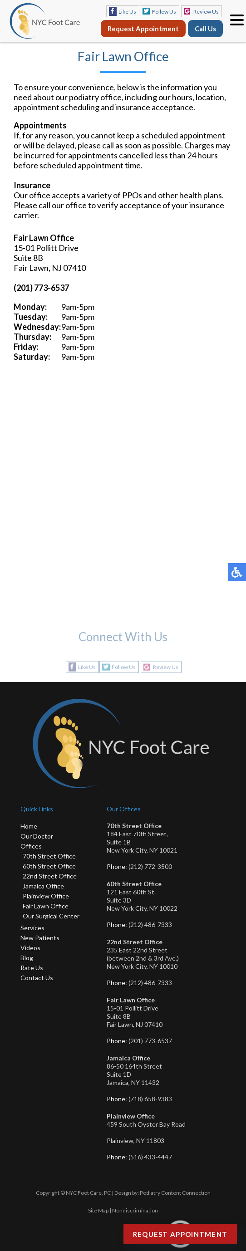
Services (32, 928)
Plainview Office (46, 896)
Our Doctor (36, 836)
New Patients (39, 938)
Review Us (206, 11)
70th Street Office (49, 856)
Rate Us (31, 967)
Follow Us (164, 11)
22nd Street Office (50, 876)
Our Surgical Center (51, 916)
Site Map (98, 1210)
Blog (26, 958)
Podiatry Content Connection (175, 1192)
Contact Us (36, 977)
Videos (30, 948)
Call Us (205, 29)
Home (28, 826)
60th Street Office (49, 866)
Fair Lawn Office (46, 906)
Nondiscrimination (135, 1210)
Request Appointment (143, 29)
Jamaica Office (43, 886)
